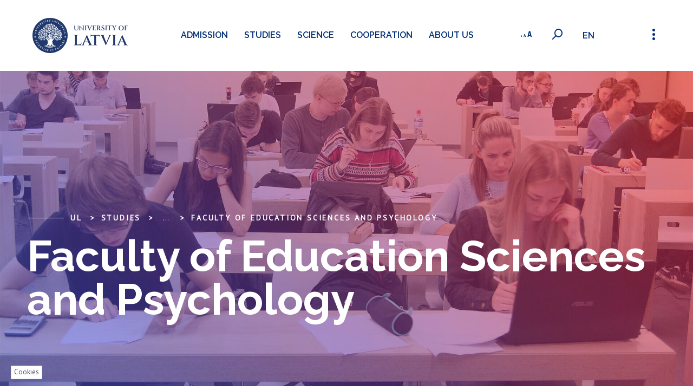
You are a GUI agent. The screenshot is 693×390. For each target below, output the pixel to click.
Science (314, 35)
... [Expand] (166, 218)
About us (449, 35)
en (590, 35)
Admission (202, 35)
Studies (261, 35)
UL (76, 218)
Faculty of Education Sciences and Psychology (314, 218)
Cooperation (380, 35)
